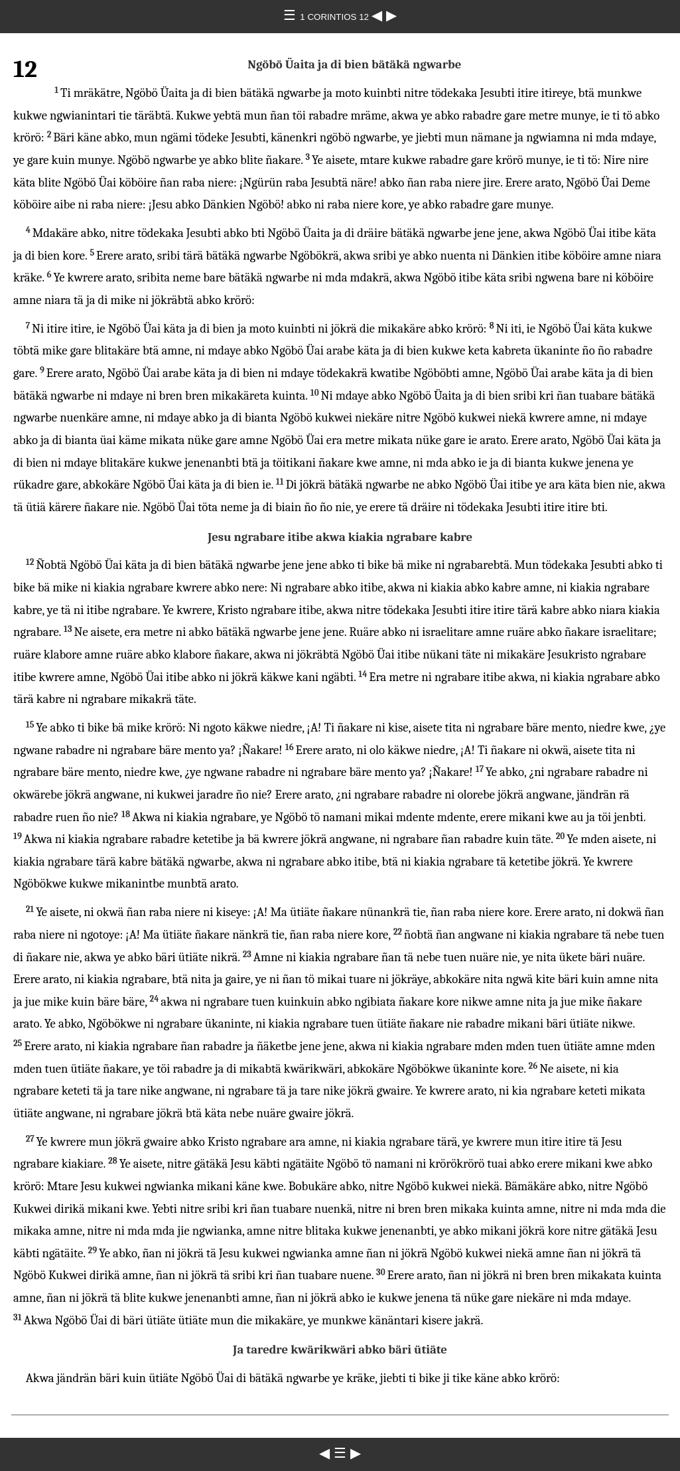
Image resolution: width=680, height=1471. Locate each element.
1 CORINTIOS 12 (335, 17)
